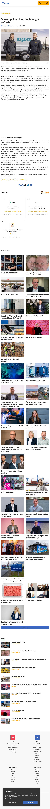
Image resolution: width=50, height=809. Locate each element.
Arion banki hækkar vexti (34, 316)
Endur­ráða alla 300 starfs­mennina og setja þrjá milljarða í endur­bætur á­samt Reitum (12, 404)
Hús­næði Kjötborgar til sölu (35, 380)
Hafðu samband (37, 747)
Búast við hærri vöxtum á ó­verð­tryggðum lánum (24, 701)
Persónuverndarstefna (13, 747)
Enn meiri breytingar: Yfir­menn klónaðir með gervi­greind (26, 693)
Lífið (13, 775)
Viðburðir (37, 775)
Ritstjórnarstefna (37, 749)
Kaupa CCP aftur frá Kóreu (10, 273)
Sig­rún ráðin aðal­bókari (34, 337)
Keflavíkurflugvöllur (21, 179)
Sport (13, 773)
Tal (37, 785)
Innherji (37, 769)
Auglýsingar (37, 746)
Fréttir (12, 769)
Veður (37, 777)
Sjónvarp (13, 779)
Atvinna (37, 773)
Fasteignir (37, 771)
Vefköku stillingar (12, 802)
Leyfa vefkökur (30, 802)
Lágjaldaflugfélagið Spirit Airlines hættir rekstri (23, 667)
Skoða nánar (8, 798)
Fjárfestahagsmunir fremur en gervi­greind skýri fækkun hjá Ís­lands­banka (11, 449)
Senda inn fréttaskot (37, 761)
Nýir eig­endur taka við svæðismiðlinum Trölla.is (24, 650)
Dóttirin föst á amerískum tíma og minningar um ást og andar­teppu (29, 659)
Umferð (37, 755)
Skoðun (13, 777)
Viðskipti (13, 771)
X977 (37, 783)
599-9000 (14, 753)
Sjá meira (25, 627)
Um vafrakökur (37, 759)
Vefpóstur (37, 757)
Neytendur (4, 179)
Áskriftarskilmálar (37, 751)
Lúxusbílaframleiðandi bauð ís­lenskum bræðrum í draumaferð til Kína (29, 684)
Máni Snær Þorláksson (6, 25)
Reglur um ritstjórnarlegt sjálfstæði (13, 744)
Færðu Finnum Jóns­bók (34, 600)
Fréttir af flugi (12, 179)
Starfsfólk (37, 753)
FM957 (37, 781)
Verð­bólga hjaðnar (7, 492)
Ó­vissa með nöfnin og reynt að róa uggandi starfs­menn (26, 718)
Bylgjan (37, 779)
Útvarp (12, 781)
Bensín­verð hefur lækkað (9, 294)
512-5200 (38, 744)
